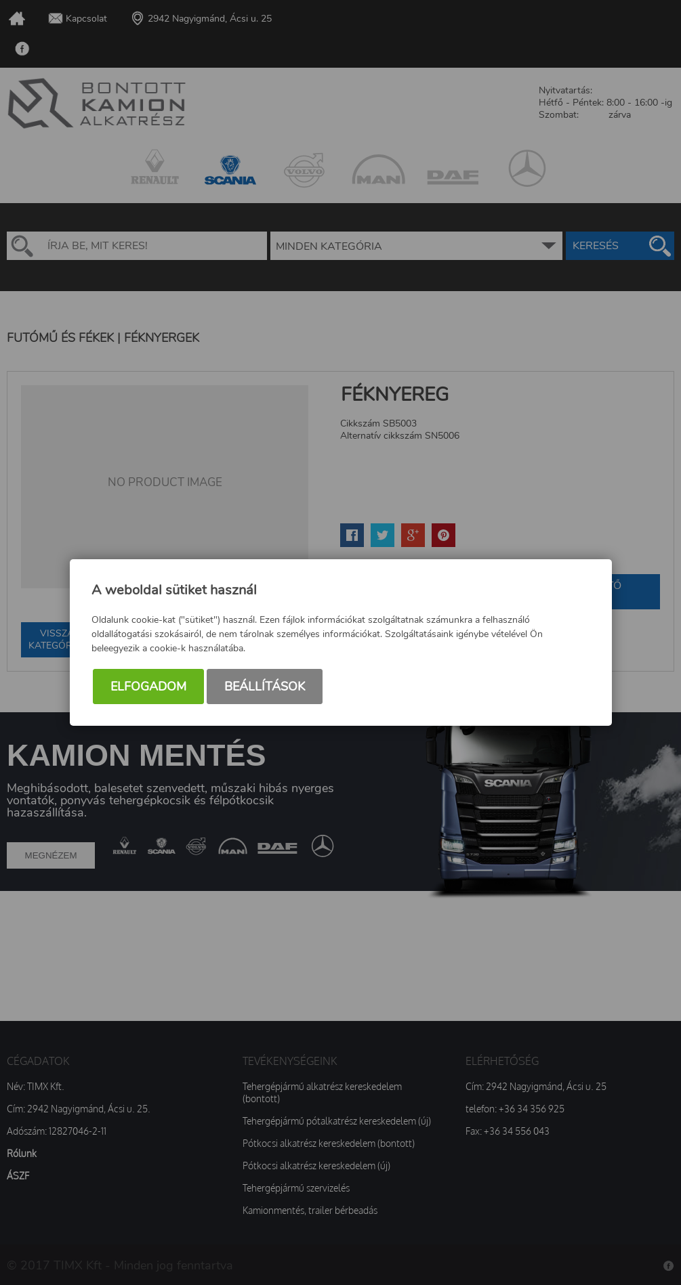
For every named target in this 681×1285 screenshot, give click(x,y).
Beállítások (264, 686)
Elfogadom (148, 686)
